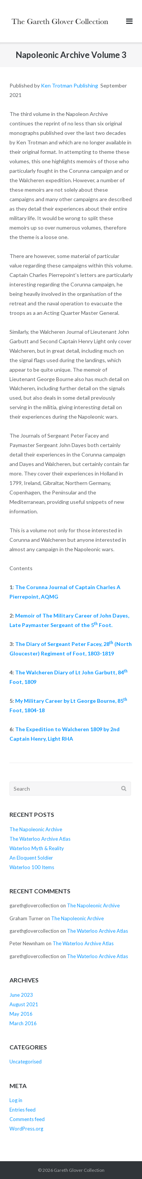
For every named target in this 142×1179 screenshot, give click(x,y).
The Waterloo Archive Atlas (39, 839)
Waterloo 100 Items (31, 867)
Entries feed (22, 1110)
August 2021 (23, 1004)
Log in (15, 1100)
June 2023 (21, 995)
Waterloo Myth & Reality (36, 848)
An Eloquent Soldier (31, 858)
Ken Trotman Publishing (69, 85)
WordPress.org (26, 1129)
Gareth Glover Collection (79, 1170)
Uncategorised (25, 1062)
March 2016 (23, 1023)
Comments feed (27, 1119)
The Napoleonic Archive (35, 829)
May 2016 (21, 1014)
